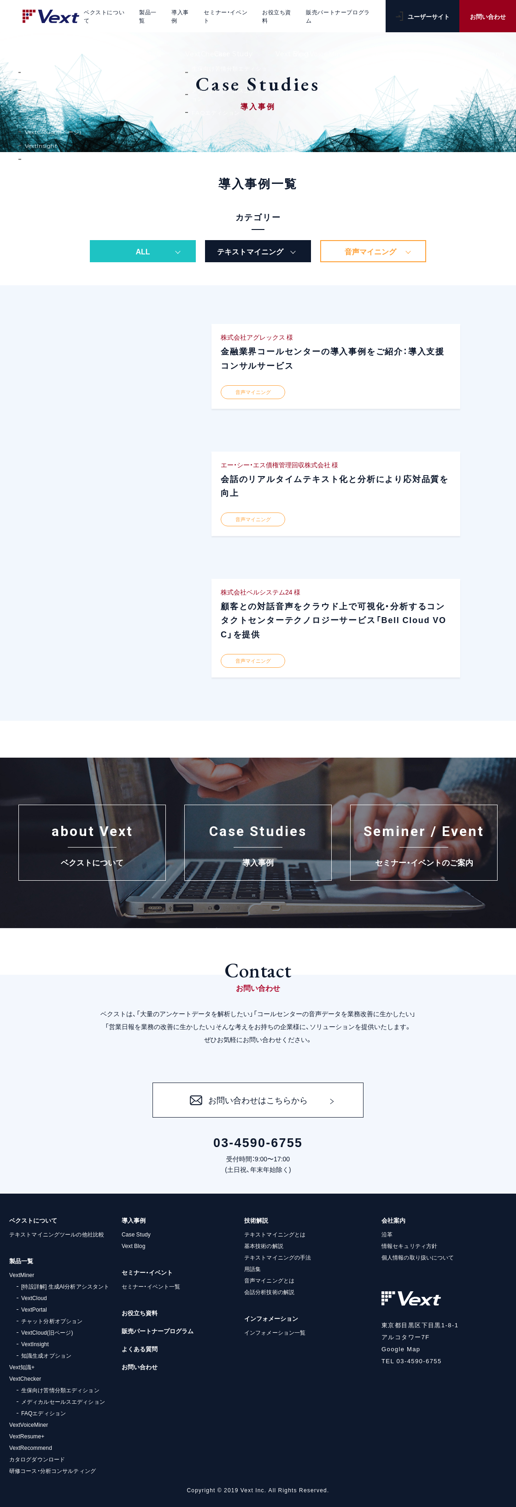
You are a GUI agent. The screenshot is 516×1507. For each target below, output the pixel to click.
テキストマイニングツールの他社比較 (56, 1234)
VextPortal (34, 1309)
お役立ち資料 (140, 1312)
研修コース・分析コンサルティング (52, 1470)
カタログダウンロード (37, 1459)
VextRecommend (30, 1447)
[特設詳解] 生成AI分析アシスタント (65, 1286)
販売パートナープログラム (158, 1330)
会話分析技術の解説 (269, 1292)
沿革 (387, 1234)
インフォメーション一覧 (274, 1332)
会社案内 (393, 1220)
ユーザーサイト (423, 16)
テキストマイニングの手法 (277, 1257)
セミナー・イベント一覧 (151, 1286)
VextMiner (21, 1275)
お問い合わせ (488, 16)
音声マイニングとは (269, 1280)
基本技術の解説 (263, 1246)
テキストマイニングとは (274, 1234)
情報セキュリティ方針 (409, 1246)
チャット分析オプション (51, 1321)
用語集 (252, 1269)
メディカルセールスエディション (63, 1401)
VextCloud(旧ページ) (47, 1332)
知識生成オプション (46, 1355)
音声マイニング (370, 251)
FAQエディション (43, 1413)
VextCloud (34, 1298)
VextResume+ (26, 1436)
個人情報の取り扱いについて (417, 1257)
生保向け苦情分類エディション (60, 1390)
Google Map (401, 1348)
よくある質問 (140, 1348)
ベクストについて (33, 1220)
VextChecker (25, 1378)
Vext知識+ (22, 1367)
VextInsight (35, 1344)
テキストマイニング (250, 251)
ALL (142, 251)
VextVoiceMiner (28, 1424)
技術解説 (256, 1220)
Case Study (136, 1234)
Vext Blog (133, 1246)
